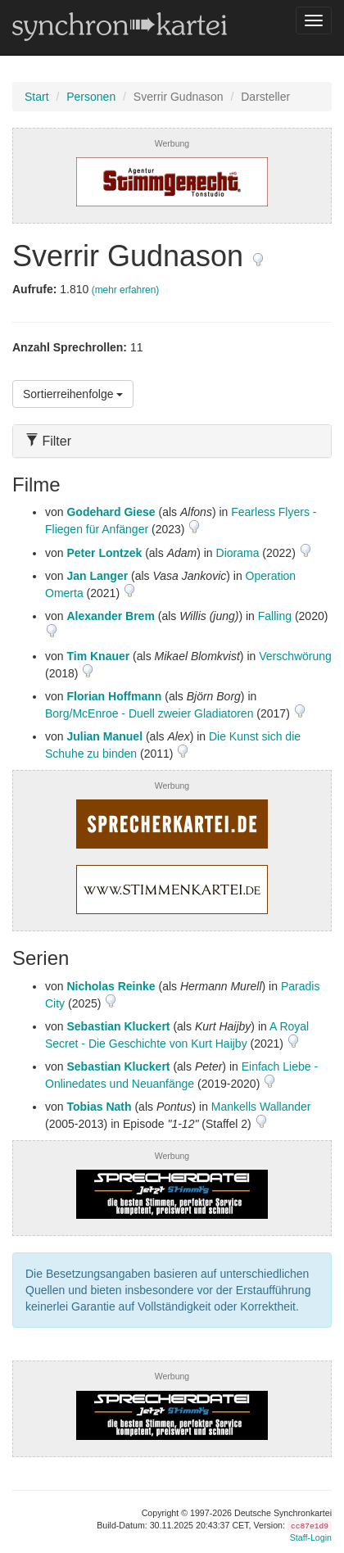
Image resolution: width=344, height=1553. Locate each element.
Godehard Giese (110, 511)
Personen (90, 96)
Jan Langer (97, 575)
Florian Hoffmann (113, 696)
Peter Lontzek (104, 552)
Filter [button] (48, 441)
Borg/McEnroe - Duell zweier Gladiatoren (149, 713)
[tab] (172, 441)
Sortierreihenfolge (73, 394)
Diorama (238, 552)
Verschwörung (295, 656)
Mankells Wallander (261, 1106)
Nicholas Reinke (110, 986)
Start (37, 96)
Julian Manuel (104, 736)
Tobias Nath (98, 1106)
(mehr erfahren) (126, 290)
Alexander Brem (110, 616)
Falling (275, 616)
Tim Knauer (97, 656)
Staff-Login (311, 1537)
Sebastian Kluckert (118, 1026)
